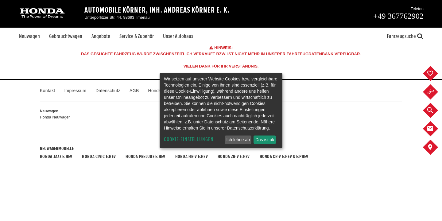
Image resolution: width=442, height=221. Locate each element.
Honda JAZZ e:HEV (56, 156)
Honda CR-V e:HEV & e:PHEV (284, 156)
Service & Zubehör (136, 36)
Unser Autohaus (178, 36)
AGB (134, 90)
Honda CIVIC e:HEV (99, 156)
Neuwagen (29, 36)
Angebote (100, 36)
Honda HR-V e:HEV (191, 156)
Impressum (75, 90)
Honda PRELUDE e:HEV (145, 156)
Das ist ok (264, 139)
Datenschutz (107, 90)
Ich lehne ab (238, 139)
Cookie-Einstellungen (189, 139)
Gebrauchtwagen (65, 36)
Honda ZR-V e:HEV (234, 156)
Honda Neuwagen (55, 117)
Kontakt (47, 90)
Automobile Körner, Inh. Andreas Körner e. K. (157, 10)
